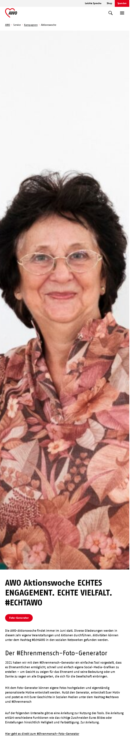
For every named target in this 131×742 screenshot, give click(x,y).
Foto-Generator (19, 617)
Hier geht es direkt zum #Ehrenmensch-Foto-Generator (42, 734)
